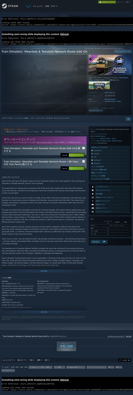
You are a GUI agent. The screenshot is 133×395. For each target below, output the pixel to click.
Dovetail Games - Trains (113, 104)
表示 (46, 363)
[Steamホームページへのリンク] (12, 8)
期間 (38, 363)
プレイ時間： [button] (58, 370)
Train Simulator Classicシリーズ (40, 51)
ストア (28, 6)
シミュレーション (94, 113)
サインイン (120, 2)
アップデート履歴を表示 (99, 227)
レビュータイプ (8, 363)
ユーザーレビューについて (116, 339)
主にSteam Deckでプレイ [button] (75, 370)
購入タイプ (21, 363)
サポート (54, 6)
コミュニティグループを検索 (100, 236)
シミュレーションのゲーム (21, 51)
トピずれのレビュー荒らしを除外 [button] (39, 370)
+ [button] (101, 113)
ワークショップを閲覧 (98, 233)
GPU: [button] (117, 370)
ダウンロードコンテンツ (75, 51)
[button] (76, 158)
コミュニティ (38, 6)
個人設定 (129, 339)
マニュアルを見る (97, 224)
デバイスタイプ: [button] (7, 373)
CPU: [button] (110, 370)
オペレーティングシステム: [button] (95, 370)
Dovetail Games (110, 102)
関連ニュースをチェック (99, 230)
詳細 (47, 6)
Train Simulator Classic (59, 51)
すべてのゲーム (6, 51)
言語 (127, 2)
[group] (66, 372)
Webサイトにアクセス (99, 205)
